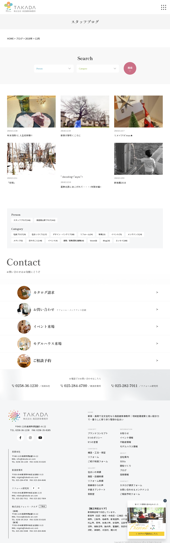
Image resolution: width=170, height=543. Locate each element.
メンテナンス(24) (135, 234)
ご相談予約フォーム (130, 493)
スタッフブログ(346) (21, 220)
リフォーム (93, 456)
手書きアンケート (97, 489)
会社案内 (124, 456)
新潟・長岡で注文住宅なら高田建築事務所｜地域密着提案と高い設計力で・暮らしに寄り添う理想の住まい (124, 416)
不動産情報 (125, 442)
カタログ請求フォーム (131, 485)
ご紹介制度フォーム (98, 461)
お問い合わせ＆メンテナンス (134, 489)
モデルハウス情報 (129, 446)
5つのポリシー (95, 437)
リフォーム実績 (95, 480)
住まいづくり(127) (39, 234)
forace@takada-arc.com (27, 516)
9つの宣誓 (93, 442)
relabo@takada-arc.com (27, 495)
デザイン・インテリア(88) (63, 234)
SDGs (123, 461)
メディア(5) (18, 240)
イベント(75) (116, 234)
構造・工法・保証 (97, 452)
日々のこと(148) (35, 240)
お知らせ (124, 433)
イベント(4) (53, 240)
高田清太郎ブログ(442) (45, 220)
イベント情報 (126, 437)
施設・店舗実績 (95, 476)
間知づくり (125, 465)
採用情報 (124, 474)
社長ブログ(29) (19, 234)
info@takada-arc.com (26, 459)
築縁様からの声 (95, 485)
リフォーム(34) (86, 234)
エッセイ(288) (121, 240)
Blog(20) (106, 240)
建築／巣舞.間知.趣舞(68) (73, 240)
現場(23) (102, 234)
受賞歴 (91, 493)
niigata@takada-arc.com (27, 477)
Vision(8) (93, 240)
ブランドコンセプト (98, 433)
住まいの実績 (94, 471)
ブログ (123, 470)
